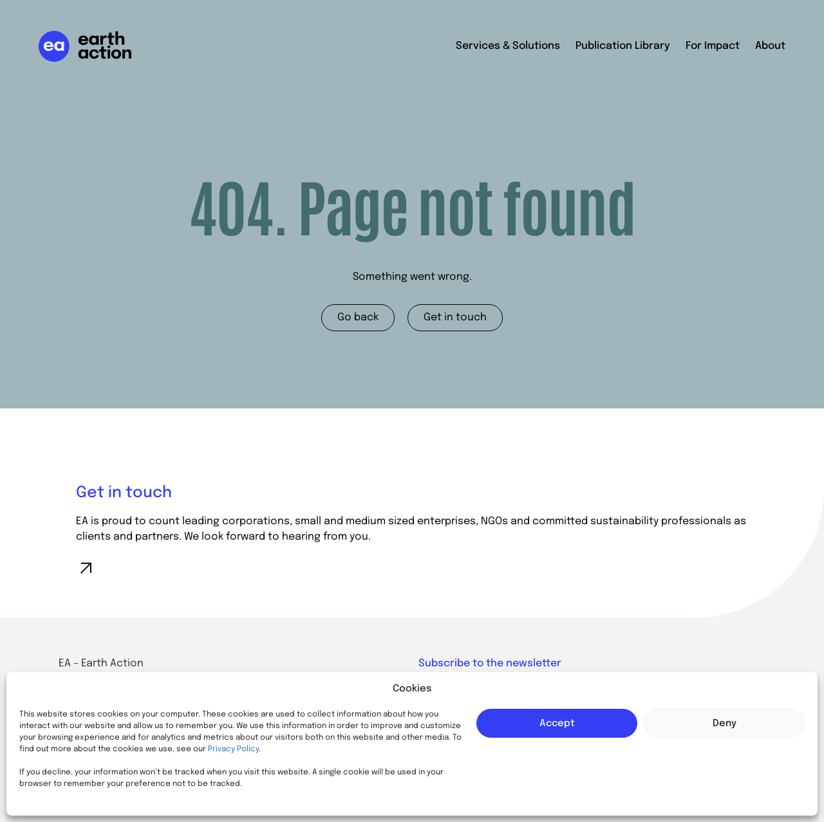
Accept (557, 723)
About (770, 46)
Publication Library (623, 46)
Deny (724, 723)
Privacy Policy (233, 749)
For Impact (713, 46)
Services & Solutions (508, 46)
